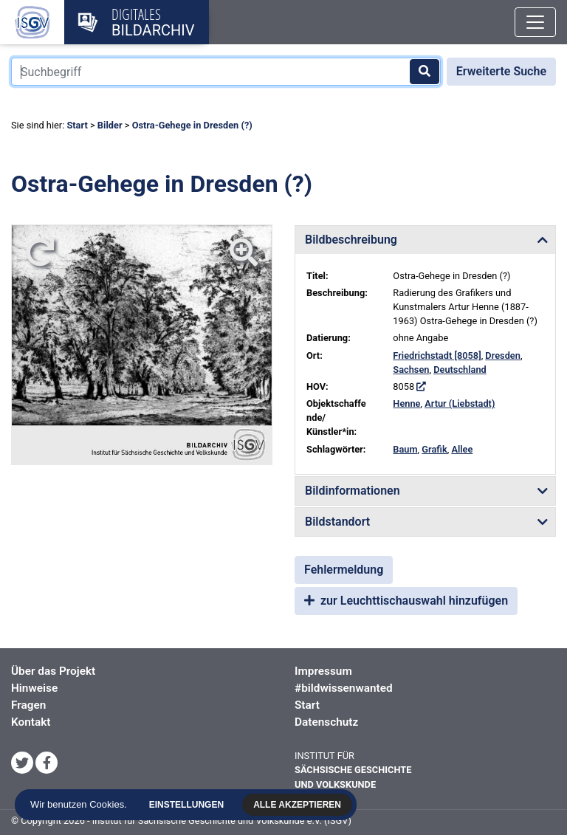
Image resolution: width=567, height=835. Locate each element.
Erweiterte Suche (501, 71)
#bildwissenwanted (344, 688)
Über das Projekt (53, 671)
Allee (461, 449)
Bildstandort (337, 522)
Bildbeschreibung (351, 240)
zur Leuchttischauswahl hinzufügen (406, 601)
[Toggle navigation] (535, 22)
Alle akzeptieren (299, 805)
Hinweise (34, 688)
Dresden (502, 355)
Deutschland (460, 369)
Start (76, 125)
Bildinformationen (352, 491)
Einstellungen (187, 805)
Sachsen (411, 369)
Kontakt (30, 722)
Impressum (323, 671)
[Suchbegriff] (226, 72)
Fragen (28, 705)
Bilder (110, 125)
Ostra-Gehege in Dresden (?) (192, 125)
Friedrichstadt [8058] (437, 355)
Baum (405, 449)
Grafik (434, 449)
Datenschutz (326, 722)
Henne (406, 403)
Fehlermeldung (343, 570)
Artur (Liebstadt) (460, 403)
